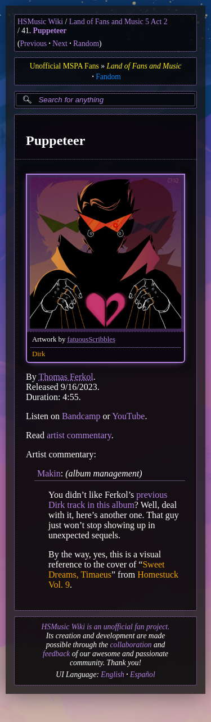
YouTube (128, 415)
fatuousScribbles (91, 339)
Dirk (38, 353)
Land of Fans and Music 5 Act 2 (118, 21)
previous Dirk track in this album (107, 500)
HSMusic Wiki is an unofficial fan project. (106, 627)
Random (86, 43)
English (112, 674)
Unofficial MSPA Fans (64, 66)
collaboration (131, 645)
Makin (49, 473)
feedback (56, 654)
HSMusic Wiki (40, 21)
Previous (33, 43)
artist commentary (79, 434)
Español (142, 674)
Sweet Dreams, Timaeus (106, 569)
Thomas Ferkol (65, 376)
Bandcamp (81, 415)
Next (59, 43)
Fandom (108, 76)
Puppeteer (50, 30)
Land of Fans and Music (143, 66)
